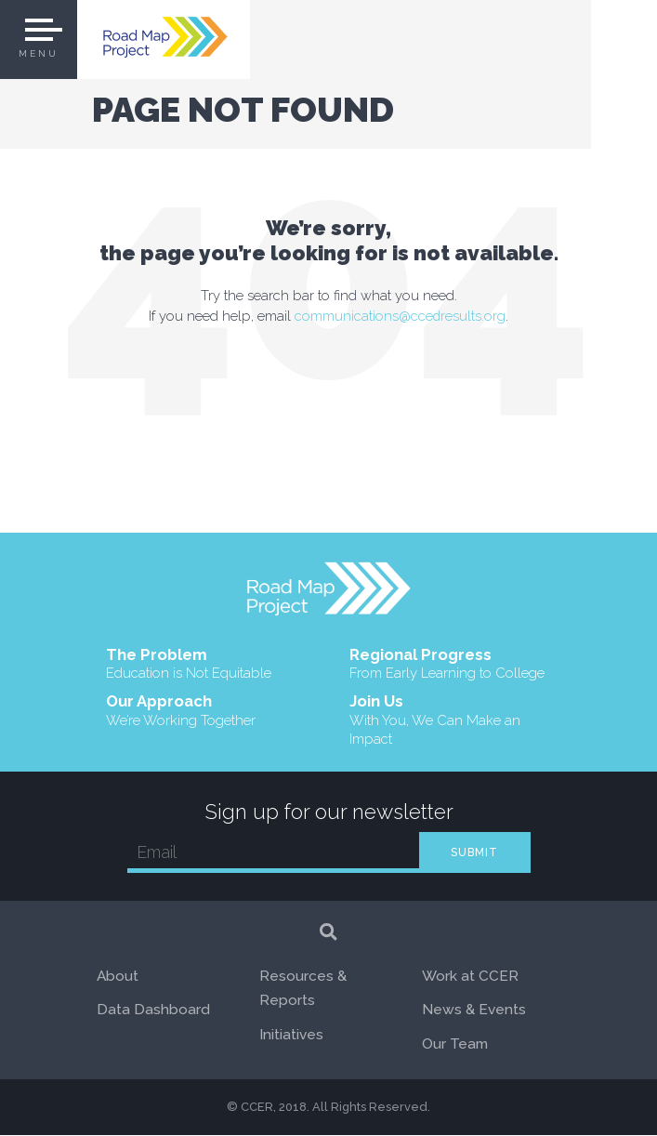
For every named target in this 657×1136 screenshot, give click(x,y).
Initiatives (291, 1035)
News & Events (474, 1011)
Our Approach (181, 712)
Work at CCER (470, 976)
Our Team (455, 1044)
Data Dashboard (153, 1011)
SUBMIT (474, 853)
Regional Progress (447, 664)
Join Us (450, 721)
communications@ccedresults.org (400, 316)
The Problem (188, 664)
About (118, 976)
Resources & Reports (303, 989)
